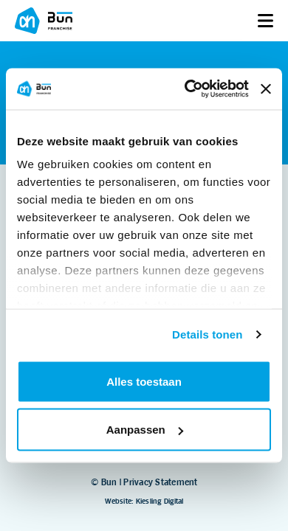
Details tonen (207, 334)
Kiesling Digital (160, 501)
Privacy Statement (160, 482)
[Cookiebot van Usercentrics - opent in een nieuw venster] (187, 89)
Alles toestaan (144, 381)
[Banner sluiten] (266, 88)
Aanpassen (144, 429)
